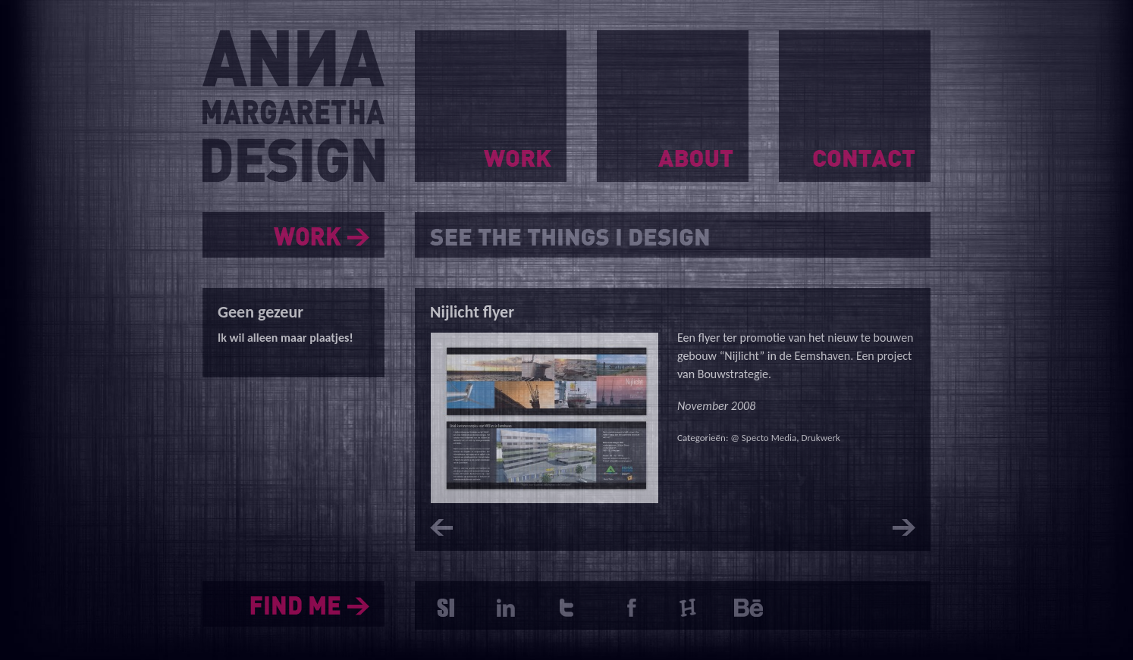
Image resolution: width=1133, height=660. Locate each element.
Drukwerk (820, 437)
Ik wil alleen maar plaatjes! (285, 337)
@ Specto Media (763, 437)
